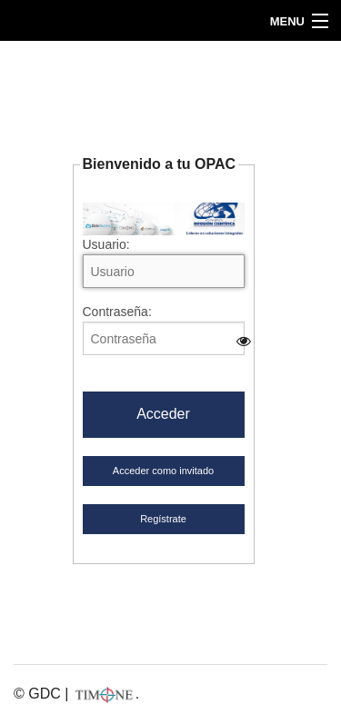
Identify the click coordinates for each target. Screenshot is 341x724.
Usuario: (164, 262)
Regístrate (163, 518)
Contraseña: (164, 329)
